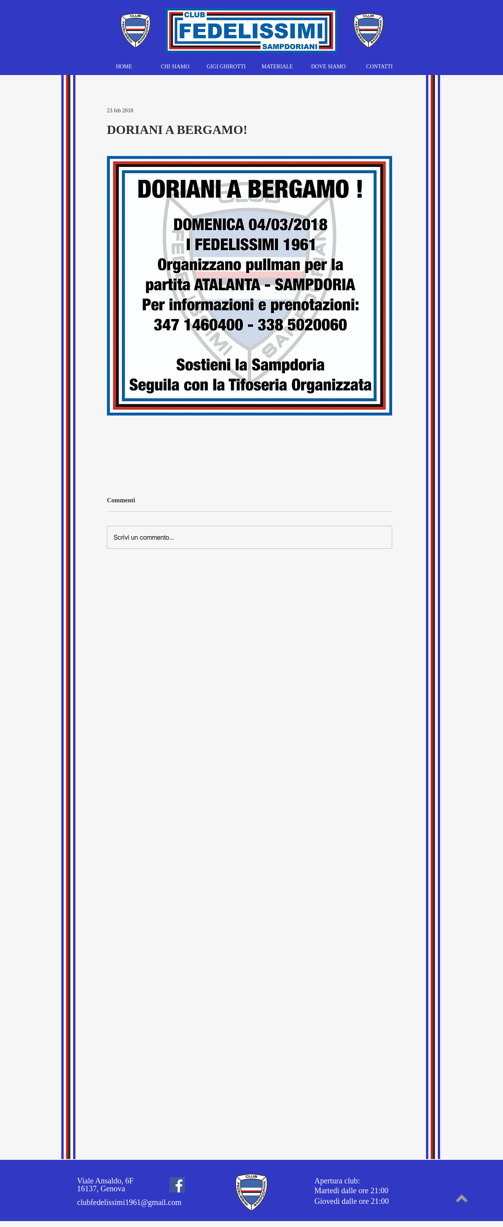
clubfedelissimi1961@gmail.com (129, 1202)
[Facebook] (177, 1184)
